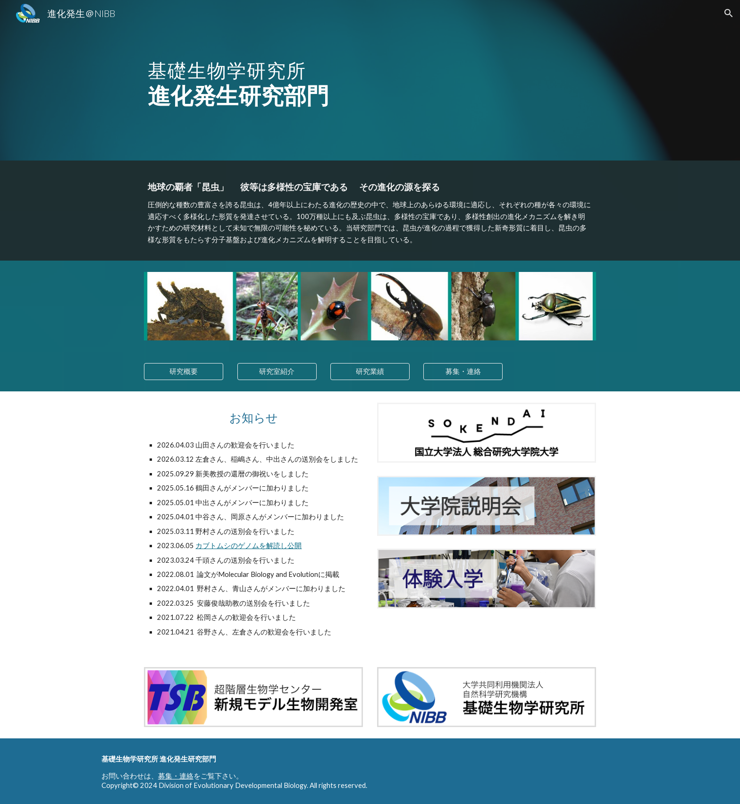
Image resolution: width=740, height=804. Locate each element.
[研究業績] (370, 371)
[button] (728, 13)
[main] (276, 80)
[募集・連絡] (463, 371)
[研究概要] (183, 371)
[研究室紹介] (277, 371)
